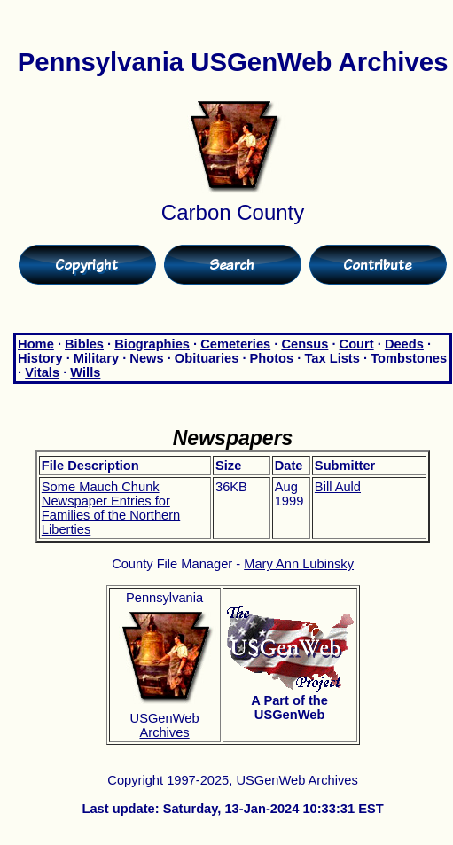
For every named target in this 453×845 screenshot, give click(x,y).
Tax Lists (331, 358)
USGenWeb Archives (164, 725)
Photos (272, 358)
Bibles (84, 344)
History (40, 358)
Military (96, 358)
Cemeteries (235, 344)
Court (357, 344)
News (146, 358)
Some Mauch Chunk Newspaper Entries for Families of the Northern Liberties (111, 508)
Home (36, 344)
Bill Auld (338, 487)
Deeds (404, 344)
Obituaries (207, 358)
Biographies (152, 344)
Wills (85, 372)
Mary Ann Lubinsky (299, 564)
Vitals (42, 372)
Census (304, 344)
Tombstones (409, 358)
